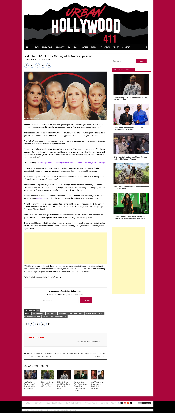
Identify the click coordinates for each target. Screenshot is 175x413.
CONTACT (126, 47)
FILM (75, 47)
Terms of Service (73, 403)
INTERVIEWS (105, 47)
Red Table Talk (48, 316)
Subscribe (86, 300)
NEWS (36, 47)
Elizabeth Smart (38, 313)
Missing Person (91, 313)
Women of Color (60, 316)
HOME (28, 47)
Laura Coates (78, 313)
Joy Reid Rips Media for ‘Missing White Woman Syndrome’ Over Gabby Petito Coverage (70, 163)
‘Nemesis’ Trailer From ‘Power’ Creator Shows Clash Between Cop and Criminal (81, 386)
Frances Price (46, 59)
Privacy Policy (91, 403)
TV (69, 47)
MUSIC (93, 47)
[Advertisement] (65, 248)
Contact (38, 403)
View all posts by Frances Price (90, 341)
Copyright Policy (108, 403)
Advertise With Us (54, 403)
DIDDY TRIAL (47, 47)
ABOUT (116, 47)
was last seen (41, 198)
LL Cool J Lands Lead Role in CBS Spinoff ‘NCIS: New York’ (47, 384)
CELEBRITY (60, 47)
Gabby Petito (51, 313)
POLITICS (84, 47)
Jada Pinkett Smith (65, 313)
